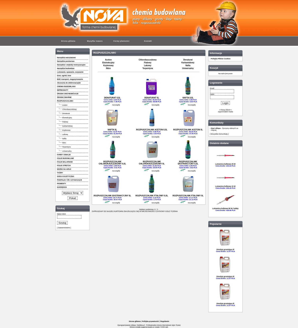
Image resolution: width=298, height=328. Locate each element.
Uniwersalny (67, 151)
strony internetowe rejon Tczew (169, 325)
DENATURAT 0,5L (112, 98)
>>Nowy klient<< (225, 110)
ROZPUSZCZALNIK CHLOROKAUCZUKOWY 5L (152, 163)
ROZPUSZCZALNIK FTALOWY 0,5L (152, 196)
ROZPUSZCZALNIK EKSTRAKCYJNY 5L (112, 196)
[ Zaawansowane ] (64, 228)
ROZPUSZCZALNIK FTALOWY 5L (188, 196)
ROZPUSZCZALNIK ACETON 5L (188, 130)
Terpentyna (66, 147)
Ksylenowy (66, 130)
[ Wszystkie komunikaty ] (219, 134)
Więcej (213, 130)
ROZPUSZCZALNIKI (104, 52)
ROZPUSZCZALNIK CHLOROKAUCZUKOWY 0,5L (112, 163)
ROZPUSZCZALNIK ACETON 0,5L (151, 130)
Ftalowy (65, 122)
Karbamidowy (67, 126)
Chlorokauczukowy (69, 109)
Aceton (64, 105)
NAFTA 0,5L (188, 98)
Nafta (64, 138)
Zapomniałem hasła (225, 112)
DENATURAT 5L (151, 98)
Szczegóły (116, 105)
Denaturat (66, 113)
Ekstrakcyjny (67, 118)
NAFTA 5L (112, 130)
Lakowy (65, 134)
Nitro (64, 143)
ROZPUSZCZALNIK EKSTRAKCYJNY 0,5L (188, 163)
